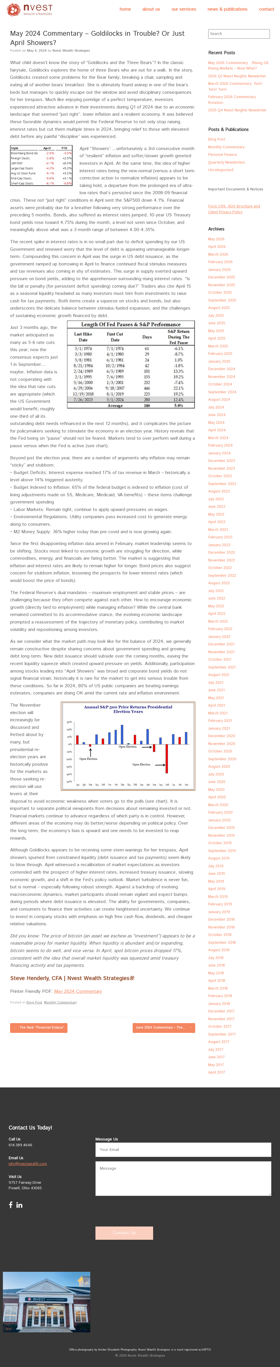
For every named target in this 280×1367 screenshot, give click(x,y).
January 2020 (219, 820)
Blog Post (34, 1002)
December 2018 (221, 919)
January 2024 (219, 453)
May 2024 (216, 423)
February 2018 (220, 996)
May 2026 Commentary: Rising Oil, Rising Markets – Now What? (238, 66)
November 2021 (221, 652)
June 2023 (216, 507)
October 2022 (220, 568)
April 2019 (216, 889)
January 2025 (219, 361)
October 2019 (220, 843)
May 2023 (216, 514)
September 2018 (222, 942)
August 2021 (218, 675)
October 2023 (220, 476)
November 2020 (221, 744)
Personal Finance (222, 155)
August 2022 (219, 583)
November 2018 (221, 927)
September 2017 (222, 1034)
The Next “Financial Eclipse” (38, 1028)
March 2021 (218, 713)
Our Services (184, 9)
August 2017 (219, 1042)
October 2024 (220, 384)
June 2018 (216, 965)
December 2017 (221, 1011)
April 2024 (217, 430)
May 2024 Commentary (78, 991)
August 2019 (219, 858)
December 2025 (221, 277)
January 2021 (219, 728)
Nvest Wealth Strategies (71, 50)
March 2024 (218, 438)
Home (125, 9)
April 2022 (216, 614)
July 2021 (215, 683)
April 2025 (216, 338)
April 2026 (217, 247)
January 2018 (219, 1004)
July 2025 (216, 316)
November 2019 (221, 835)
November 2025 (221, 285)
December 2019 (221, 828)
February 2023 (220, 537)
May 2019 (216, 881)
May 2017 (216, 1065)
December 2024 (221, 369)
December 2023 (221, 461)
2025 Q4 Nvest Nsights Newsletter (237, 110)
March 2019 (218, 897)
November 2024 (221, 377)
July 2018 (215, 958)
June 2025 (216, 323)
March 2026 (218, 254)
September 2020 (222, 759)
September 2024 (222, 392)
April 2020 (217, 797)
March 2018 (218, 988)
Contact (266, 9)
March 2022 (218, 621)
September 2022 (222, 575)
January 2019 (219, 912)
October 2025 (220, 292)
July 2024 (216, 407)
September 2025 (222, 300)
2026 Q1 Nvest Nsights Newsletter (237, 76)
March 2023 (218, 530)
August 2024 (219, 399)
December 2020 (221, 736)
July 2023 (216, 499)
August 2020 (219, 766)
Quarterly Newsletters (226, 162)
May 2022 (216, 606)
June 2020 (216, 782)
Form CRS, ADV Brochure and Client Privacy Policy (234, 209)
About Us (151, 9)
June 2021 (216, 690)
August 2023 (219, 491)
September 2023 (222, 484)
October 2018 (220, 935)
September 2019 (222, 851)
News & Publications (227, 9)
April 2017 (216, 1072)
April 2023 (216, 522)
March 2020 (218, 805)
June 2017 (216, 1057)
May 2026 (216, 239)
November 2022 (221, 560)
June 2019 (216, 874)
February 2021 (220, 721)
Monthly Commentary (60, 1002)
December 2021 (221, 644)
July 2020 (216, 774)
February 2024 (220, 445)
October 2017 (220, 1026)
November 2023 (221, 468)
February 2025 (220, 354)
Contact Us (124, 1233)
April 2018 (216, 981)
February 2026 (220, 262)
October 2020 (220, 751)
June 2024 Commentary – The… (164, 1028)
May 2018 (216, 973)
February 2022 (220, 629)
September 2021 (222, 667)
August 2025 (219, 308)
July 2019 (215, 866)
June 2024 (216, 415)
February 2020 (220, 812)
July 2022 (216, 591)
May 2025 (216, 331)
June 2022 (216, 598)
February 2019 (220, 904)
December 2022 (221, 552)
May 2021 (216, 698)
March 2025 (218, 346)
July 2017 (215, 1050)
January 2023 (219, 545)
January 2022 (219, 637)
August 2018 (219, 950)
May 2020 (216, 790)
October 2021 (219, 659)
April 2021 (216, 705)
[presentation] (139, 1211)
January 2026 (219, 270)
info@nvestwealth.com (28, 1164)
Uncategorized (220, 170)
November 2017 (221, 1019)
